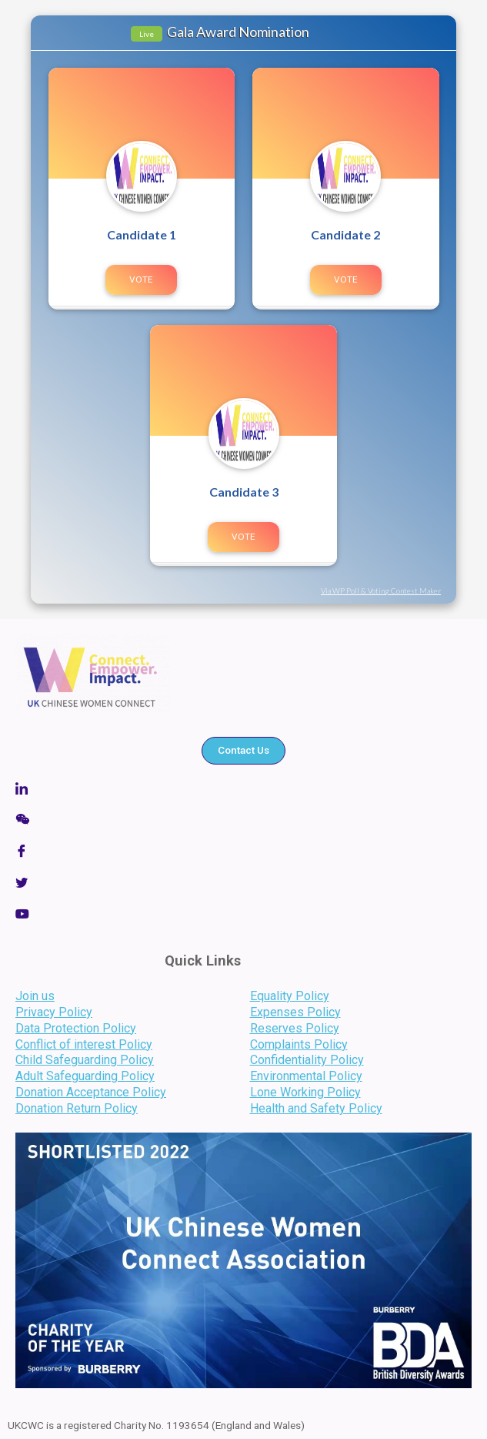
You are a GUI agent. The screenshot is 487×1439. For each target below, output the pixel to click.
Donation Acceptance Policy (90, 1092)
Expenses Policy (295, 1012)
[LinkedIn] (243, 913)
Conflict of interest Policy (83, 1044)
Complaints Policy (299, 1044)
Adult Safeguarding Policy (85, 1076)
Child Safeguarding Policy (84, 1059)
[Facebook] (243, 851)
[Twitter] (243, 882)
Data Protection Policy (75, 1028)
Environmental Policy (306, 1076)
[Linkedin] (243, 788)
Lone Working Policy (305, 1092)
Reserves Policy (294, 1028)
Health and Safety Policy (316, 1108)
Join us (35, 996)
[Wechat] (243, 820)
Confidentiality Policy (307, 1059)
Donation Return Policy (76, 1108)
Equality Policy (289, 996)
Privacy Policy (53, 1012)
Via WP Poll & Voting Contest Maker (381, 590)
